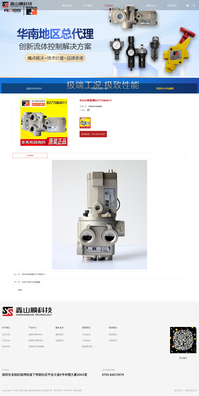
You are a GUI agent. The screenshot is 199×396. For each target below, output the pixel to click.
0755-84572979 (113, 374)
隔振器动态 (87, 346)
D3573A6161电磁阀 (31, 282)
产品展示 (108, 5)
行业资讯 (86, 334)
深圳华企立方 (191, 390)
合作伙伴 (6, 346)
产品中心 (33, 327)
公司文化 (6, 340)
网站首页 (66, 5)
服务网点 (59, 334)
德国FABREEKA (34, 88)
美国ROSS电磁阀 (164, 88)
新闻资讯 (86, 327)
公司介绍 (6, 334)
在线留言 (59, 340)
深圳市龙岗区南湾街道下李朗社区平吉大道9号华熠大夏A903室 (44, 374)
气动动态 (86, 340)
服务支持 (150, 5)
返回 (20, 289)
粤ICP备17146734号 (63, 390)
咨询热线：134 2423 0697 (93, 134)
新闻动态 (129, 5)
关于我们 (87, 5)
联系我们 (171, 5)
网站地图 (77, 390)
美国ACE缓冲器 (99, 88)
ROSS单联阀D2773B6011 (33, 274)
